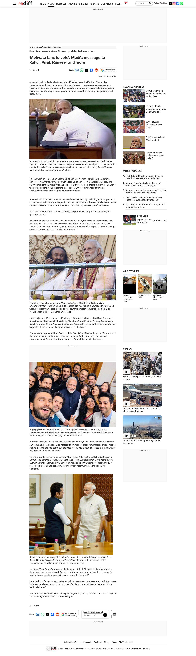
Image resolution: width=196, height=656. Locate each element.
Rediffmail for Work (71, 642)
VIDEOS (127, 348)
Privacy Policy (101, 649)
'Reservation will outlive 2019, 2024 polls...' (155, 156)
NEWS (51, 4)
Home (31, 51)
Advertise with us (79, 649)
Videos (114, 642)
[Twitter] (170, 3)
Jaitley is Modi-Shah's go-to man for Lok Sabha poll (156, 109)
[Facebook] (178, 3)
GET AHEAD (107, 4)
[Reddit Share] (95, 70)
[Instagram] (174, 3)
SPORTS (94, 4)
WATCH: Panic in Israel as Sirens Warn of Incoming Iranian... (141, 409)
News (38, 51)
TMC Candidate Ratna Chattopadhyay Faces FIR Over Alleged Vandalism (143, 198)
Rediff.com (68, 649)
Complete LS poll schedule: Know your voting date (156, 94)
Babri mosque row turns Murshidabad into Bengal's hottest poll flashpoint (146, 191)
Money (106, 642)
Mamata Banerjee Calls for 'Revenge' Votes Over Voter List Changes (143, 184)
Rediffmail (98, 642)
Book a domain (86, 642)
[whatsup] (182, 3)
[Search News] (149, 3)
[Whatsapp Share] (81, 70)
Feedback (118, 649)
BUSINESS (61, 4)
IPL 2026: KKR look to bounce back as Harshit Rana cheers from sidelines (144, 177)
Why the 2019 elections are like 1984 (154, 125)
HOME (42, 4)
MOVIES (73, 4)
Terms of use (136, 649)
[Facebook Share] (91, 70)
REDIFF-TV (120, 4)
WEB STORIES (131, 271)
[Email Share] (76, 70)
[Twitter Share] (86, 70)
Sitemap (111, 649)
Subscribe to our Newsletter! (93, 612)
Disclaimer (91, 649)
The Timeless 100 (125, 642)
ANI (37, 70)
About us (126, 649)
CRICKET (83, 4)
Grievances (146, 649)
